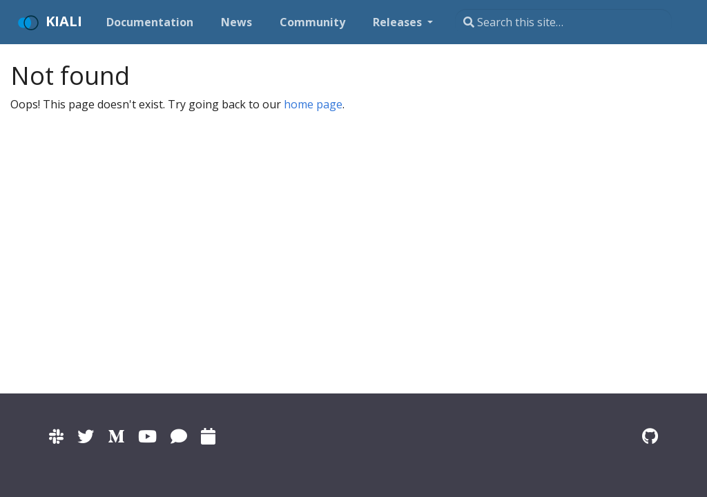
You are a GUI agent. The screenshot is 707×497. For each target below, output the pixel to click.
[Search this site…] (563, 22)
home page (313, 104)
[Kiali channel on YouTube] (147, 436)
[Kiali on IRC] (179, 436)
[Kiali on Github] (650, 436)
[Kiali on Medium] (116, 436)
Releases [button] (399, 22)
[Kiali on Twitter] (85, 436)
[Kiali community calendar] (208, 436)
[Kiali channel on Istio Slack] (56, 436)
